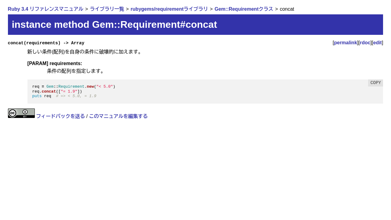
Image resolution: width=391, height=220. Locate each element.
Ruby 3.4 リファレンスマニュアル (45, 9)
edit (377, 42)
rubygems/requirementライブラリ (169, 9)
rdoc (365, 42)
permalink (345, 42)
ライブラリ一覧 (107, 9)
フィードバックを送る (60, 116)
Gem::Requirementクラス (243, 9)
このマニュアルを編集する (118, 116)
